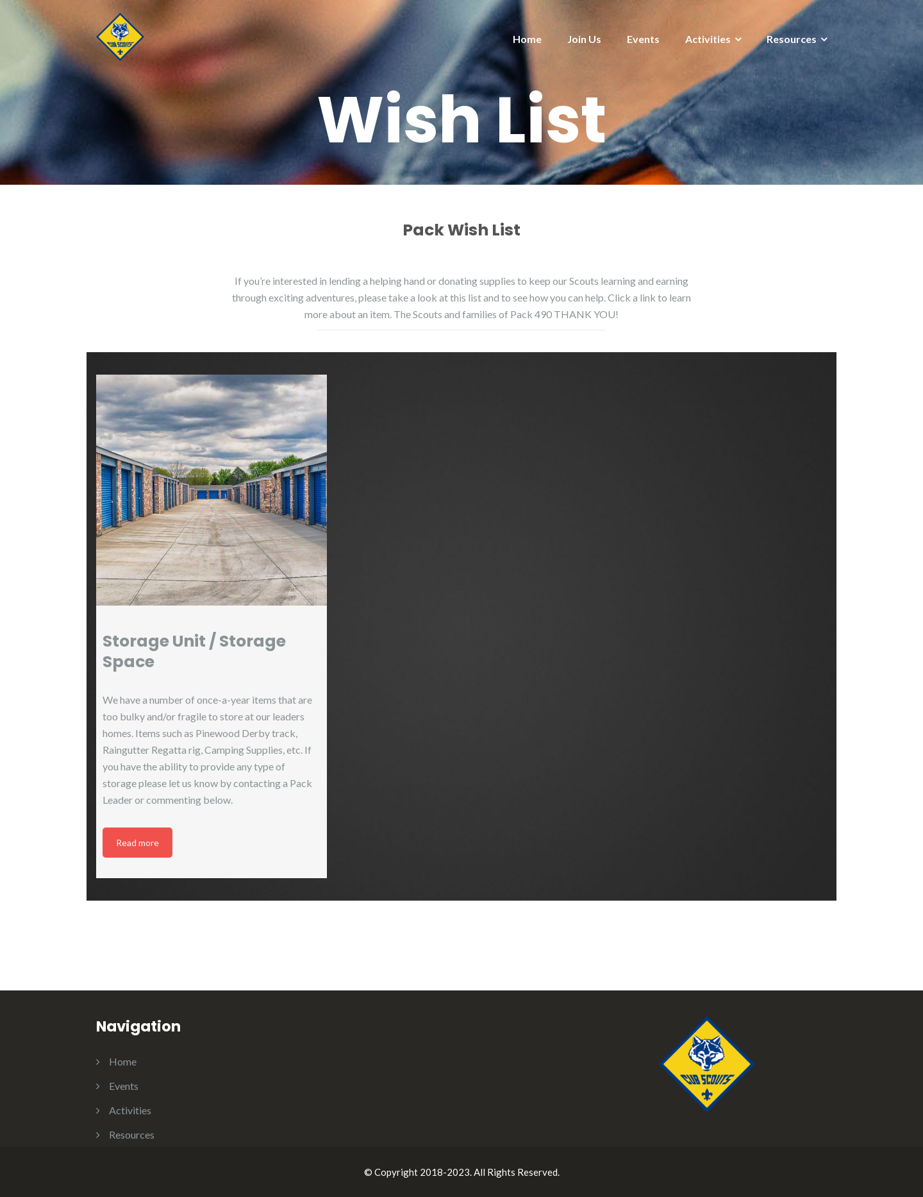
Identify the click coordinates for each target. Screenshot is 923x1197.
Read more (137, 842)
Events (643, 39)
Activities (708, 39)
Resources (792, 39)
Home (527, 39)
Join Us (584, 39)
